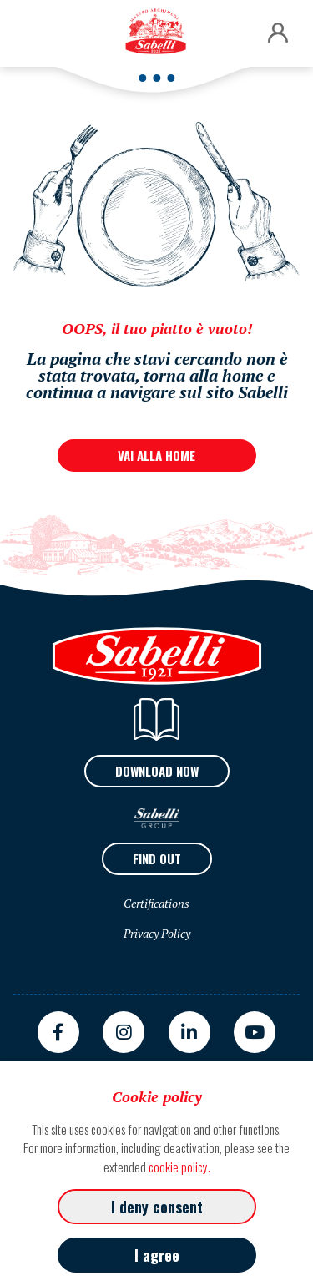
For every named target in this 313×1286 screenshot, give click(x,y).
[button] (278, 33)
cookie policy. (179, 1166)
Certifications (156, 903)
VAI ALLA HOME (156, 455)
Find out (157, 858)
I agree (156, 1255)
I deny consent (157, 1207)
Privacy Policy (157, 933)
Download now (157, 771)
